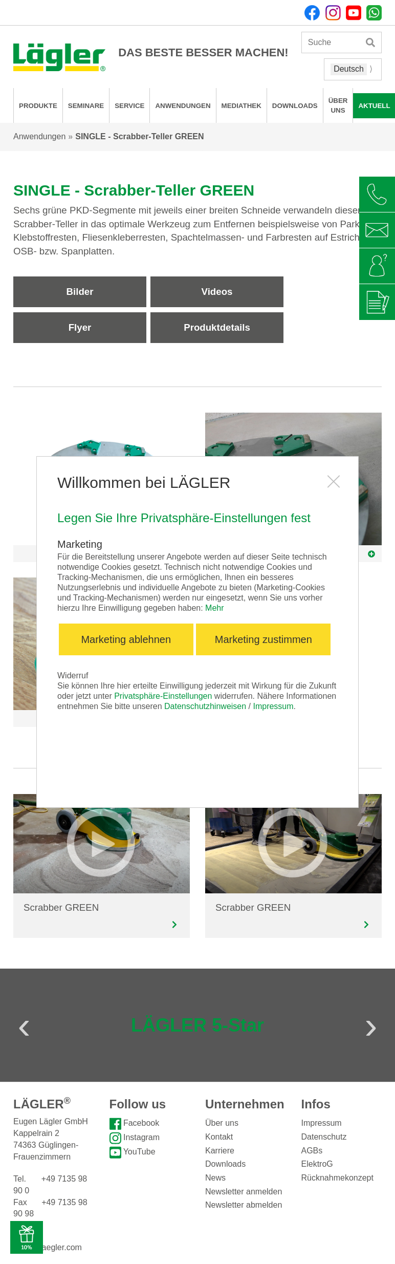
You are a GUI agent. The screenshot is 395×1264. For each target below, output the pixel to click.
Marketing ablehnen (126, 639)
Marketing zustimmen (263, 639)
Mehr (214, 608)
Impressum (273, 706)
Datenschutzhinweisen (205, 706)
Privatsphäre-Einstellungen (163, 696)
